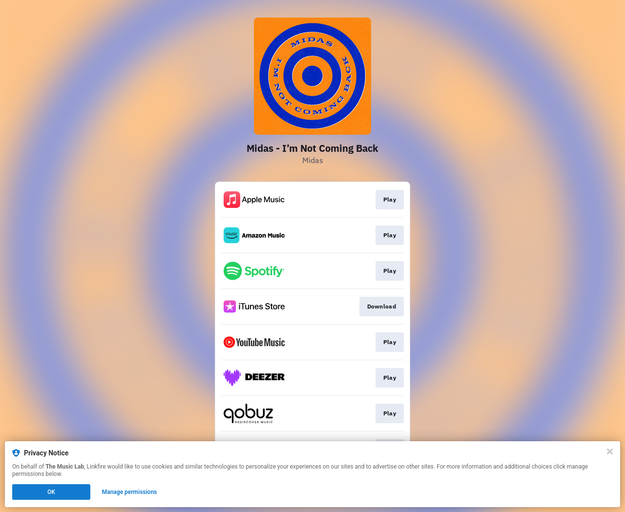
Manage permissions (129, 492)
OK (51, 492)
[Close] (610, 451)
